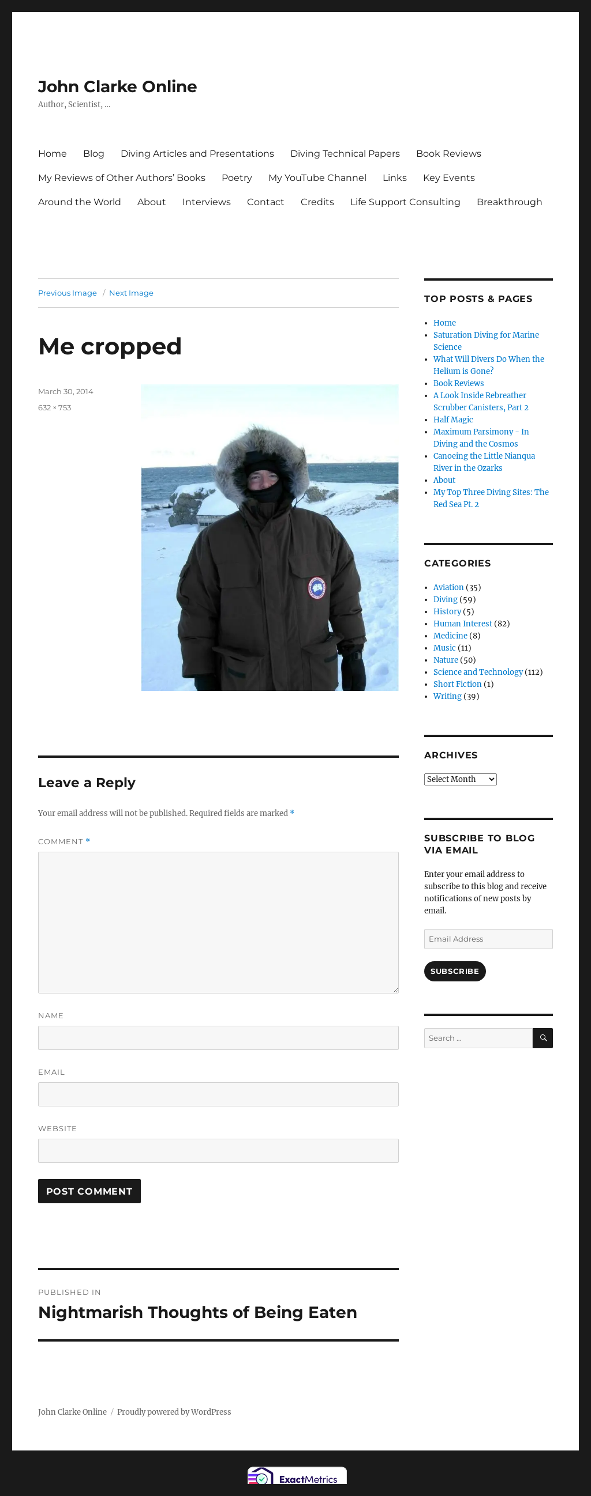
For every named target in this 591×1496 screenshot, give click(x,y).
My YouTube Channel (317, 177)
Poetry (237, 177)
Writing (447, 696)
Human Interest (462, 624)
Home (52, 153)
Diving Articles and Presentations (197, 153)
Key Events (449, 177)
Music (444, 648)
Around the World (79, 202)
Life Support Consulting (405, 202)
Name (51, 1015)
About (151, 202)
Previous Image (67, 292)
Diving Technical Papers (345, 153)
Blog (93, 153)
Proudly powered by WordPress (174, 1412)
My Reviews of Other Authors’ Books (121, 177)
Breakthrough (510, 202)
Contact (266, 202)
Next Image (131, 292)
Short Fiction (457, 684)
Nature (445, 660)
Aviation (448, 587)
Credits (317, 202)
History (447, 612)
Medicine (450, 636)
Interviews (206, 202)
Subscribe (455, 971)
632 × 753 (54, 407)
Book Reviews (448, 153)
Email (51, 1071)
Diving (445, 600)
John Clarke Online (117, 86)
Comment (64, 842)
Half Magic (453, 420)
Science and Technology (478, 672)
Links (395, 177)
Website (57, 1128)
